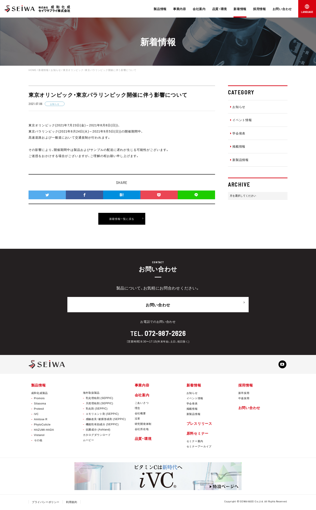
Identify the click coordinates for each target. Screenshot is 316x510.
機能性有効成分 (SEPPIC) (102, 425)
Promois (39, 399)
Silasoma (40, 404)
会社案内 (199, 9)
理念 (137, 409)
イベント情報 (241, 120)
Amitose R (40, 420)
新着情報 (239, 9)
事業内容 (179, 9)
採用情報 (259, 9)
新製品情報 (239, 159)
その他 (38, 441)
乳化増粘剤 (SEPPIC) (99, 399)
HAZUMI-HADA (44, 430)
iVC (36, 415)
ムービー (88, 441)
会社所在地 (142, 430)
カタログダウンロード (97, 436)
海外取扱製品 (91, 393)
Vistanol (39, 436)
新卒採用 (244, 394)
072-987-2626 (165, 331)
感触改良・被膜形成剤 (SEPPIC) (106, 420)
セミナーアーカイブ (199, 447)
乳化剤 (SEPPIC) (97, 409)
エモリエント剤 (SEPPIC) (102, 414)
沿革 (137, 419)
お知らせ (238, 106)
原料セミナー (197, 434)
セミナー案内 (195, 442)
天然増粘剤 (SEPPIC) (99, 404)
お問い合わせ (282, 9)
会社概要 (140, 414)
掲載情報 (238, 146)
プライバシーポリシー (46, 503)
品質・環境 (219, 9)
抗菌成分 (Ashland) (98, 430)
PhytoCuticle (42, 425)
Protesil (39, 409)
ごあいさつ (142, 404)
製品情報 (160, 9)
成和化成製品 (39, 394)
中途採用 (244, 399)
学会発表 (238, 133)
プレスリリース (199, 424)
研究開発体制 (143, 425)
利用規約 (71, 503)
